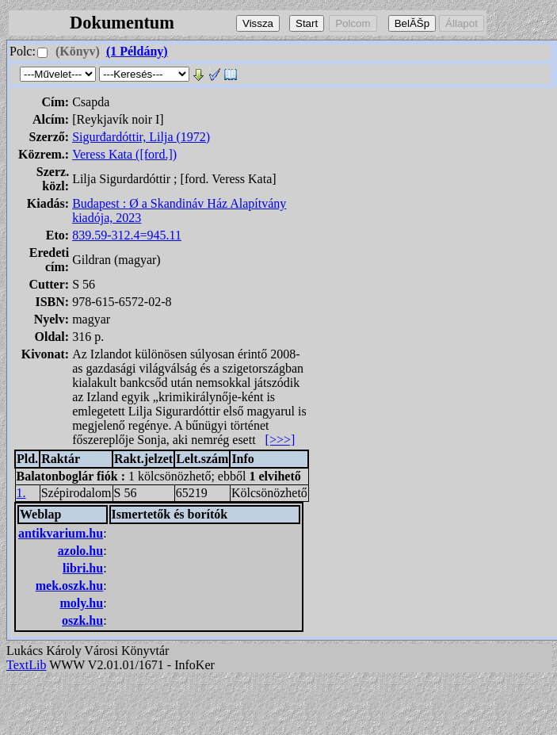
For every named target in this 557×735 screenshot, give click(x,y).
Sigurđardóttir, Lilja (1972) (141, 137)
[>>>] (280, 439)
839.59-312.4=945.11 (126, 235)
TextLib (26, 665)
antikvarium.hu (60, 533)
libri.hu (83, 568)
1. (21, 493)
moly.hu (81, 603)
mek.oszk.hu (69, 585)
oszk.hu (82, 620)
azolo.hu (80, 550)
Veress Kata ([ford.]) (124, 154)
